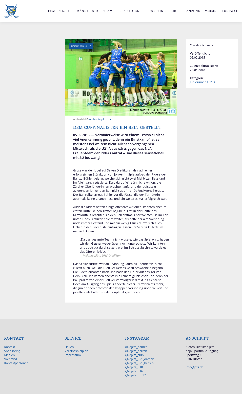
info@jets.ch (194, 367)
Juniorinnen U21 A (202, 82)
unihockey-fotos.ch (101, 119)
